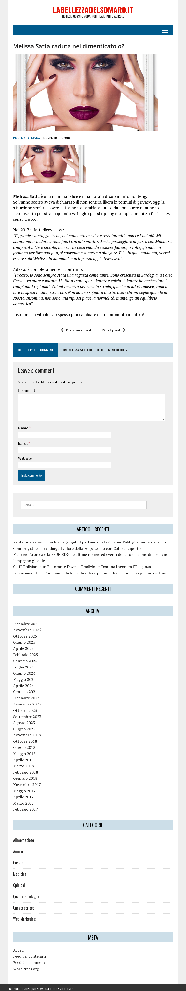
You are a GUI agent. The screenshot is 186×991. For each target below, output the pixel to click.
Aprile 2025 (19, 646)
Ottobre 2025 (21, 633)
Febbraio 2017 (21, 806)
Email (19, 440)
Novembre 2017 (23, 782)
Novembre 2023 (23, 701)
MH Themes (66, 986)
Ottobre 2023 (21, 708)
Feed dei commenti (25, 960)
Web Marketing (20, 916)
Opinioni (15, 883)
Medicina (16, 871)
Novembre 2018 (23, 732)
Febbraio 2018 (21, 769)
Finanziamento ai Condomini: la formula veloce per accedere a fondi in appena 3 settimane (89, 570)
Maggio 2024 (20, 677)
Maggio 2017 (20, 788)
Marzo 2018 (19, 763)
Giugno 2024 (20, 670)
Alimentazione (19, 838)
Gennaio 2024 (21, 689)
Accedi (15, 947)
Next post (113, 327)
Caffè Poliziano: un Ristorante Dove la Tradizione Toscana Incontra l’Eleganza (78, 564)
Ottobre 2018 (21, 738)
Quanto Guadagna (22, 894)
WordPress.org (22, 966)
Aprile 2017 (19, 794)
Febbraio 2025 (21, 652)
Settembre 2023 (23, 714)
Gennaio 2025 (21, 658)
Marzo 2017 (19, 800)
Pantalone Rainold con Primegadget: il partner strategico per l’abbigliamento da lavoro (86, 539)
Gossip (14, 860)
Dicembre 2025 (22, 621)
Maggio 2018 (20, 751)
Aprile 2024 (19, 683)
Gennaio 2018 (21, 775)
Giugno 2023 (20, 726)
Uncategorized (20, 905)
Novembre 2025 (23, 627)
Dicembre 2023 (22, 695)
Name (19, 424)
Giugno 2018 (20, 745)
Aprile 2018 (19, 757)
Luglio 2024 (19, 664)
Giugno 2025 (20, 639)
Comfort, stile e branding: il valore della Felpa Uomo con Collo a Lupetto (73, 546)
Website (21, 455)
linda (31, 140)
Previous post (76, 327)
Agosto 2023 (20, 720)
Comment (22, 387)
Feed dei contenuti (25, 953)
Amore (14, 849)
